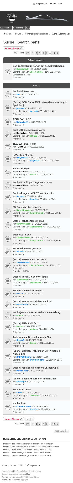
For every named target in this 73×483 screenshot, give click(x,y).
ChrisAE (20, 340)
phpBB (13, 471)
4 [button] (43, 53)
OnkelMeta (34, 395)
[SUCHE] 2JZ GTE (22, 154)
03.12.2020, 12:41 (54, 360)
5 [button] (46, 53)
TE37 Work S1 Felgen (24, 144)
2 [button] (36, 53)
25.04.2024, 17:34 (52, 227)
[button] (27, 53)
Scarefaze (34, 409)
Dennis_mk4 (22, 371)
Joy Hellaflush (23, 262)
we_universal (10, 477)
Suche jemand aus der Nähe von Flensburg (36, 312)
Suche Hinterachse (23, 91)
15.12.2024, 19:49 (51, 161)
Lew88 (19, 393)
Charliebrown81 (23, 406)
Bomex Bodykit (21, 168)
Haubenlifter (19, 403)
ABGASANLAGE (22, 119)
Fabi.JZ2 (20, 293)
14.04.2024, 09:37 (53, 240)
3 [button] (39, 53)
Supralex (20, 196)
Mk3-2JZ (33, 136)
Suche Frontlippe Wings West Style (32, 182)
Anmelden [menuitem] (56, 3)
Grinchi (33, 174)
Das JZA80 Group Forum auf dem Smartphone (38, 66)
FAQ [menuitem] (28, 28)
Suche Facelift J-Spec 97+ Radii (30, 276)
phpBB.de (26, 474)
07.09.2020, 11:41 (48, 409)
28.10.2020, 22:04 (49, 395)
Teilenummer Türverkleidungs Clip (32, 337)
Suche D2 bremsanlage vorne (29, 130)
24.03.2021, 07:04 (46, 329)
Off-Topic (26, 75)
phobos (19, 326)
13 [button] (53, 53)
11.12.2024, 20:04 (46, 174)
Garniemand (22, 304)
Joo (18, 94)
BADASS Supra (23, 357)
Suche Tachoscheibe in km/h (28, 221)
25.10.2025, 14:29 (47, 111)
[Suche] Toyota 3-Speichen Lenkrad (32, 301)
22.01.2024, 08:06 (52, 72)
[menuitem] (6, 28)
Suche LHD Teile (22, 389)
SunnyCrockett (23, 210)
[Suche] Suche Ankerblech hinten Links (35, 378)
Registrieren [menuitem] (40, 3)
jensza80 (20, 108)
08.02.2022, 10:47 (51, 283)
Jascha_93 (21, 147)
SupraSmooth (22, 69)
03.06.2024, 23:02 (48, 199)
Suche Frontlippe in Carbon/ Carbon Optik (36, 367)
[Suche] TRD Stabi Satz (25, 323)
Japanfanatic (22, 280)
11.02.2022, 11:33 (52, 265)
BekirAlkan (21, 133)
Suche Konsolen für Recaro (28, 290)
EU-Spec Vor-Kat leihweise (27, 207)
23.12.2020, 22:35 (46, 343)
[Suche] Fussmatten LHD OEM (29, 259)
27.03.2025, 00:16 (47, 136)
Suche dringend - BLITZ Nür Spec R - (33, 193)
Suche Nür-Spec (22, 234)
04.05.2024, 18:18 (53, 213)
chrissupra (21, 382)
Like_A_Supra (36, 72)
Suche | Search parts (21, 42)
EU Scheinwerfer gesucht (27, 248)
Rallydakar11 (22, 122)
